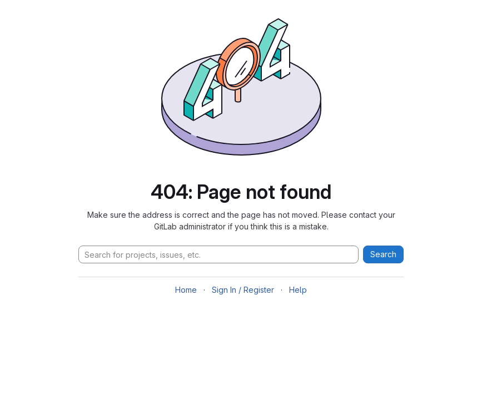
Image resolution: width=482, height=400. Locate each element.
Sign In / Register (243, 289)
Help (298, 289)
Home (186, 289)
